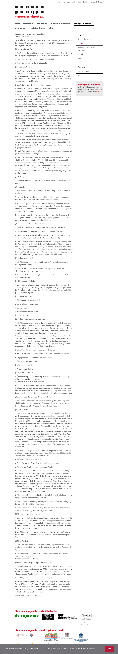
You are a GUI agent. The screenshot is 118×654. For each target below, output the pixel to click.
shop (51, 28)
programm (21, 28)
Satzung (81, 43)
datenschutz (76, 2)
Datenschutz (82, 67)
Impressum (66, 2)
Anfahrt (80, 58)
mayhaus (42, 23)
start (17, 23)
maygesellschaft (83, 23)
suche (58, 2)
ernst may (28, 23)
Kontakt (86, 2)
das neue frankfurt (61, 23)
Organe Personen (84, 39)
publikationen (38, 28)
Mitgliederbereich (97, 2)
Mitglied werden (84, 71)
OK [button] (109, 649)
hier (97, 91)
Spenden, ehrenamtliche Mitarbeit (87, 48)
